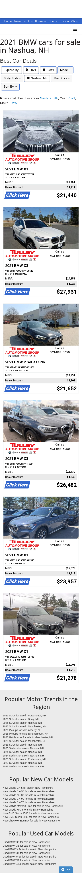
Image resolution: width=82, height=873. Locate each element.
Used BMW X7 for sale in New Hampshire (26, 860)
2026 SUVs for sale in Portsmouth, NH (24, 715)
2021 (31, 70)
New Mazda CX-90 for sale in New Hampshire (29, 798)
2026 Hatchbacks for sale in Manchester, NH (28, 737)
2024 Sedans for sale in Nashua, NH (23, 755)
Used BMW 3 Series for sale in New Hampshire (29, 849)
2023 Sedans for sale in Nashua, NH (23, 766)
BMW (48, 70)
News (17, 21)
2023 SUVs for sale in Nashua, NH (22, 762)
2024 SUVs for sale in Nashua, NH (22, 751)
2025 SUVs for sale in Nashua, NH (22, 744)
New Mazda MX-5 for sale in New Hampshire (28, 809)
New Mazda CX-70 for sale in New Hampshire (29, 802)
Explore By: (11, 70)
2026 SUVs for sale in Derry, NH (21, 719)
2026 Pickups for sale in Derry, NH (22, 730)
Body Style (12, 78)
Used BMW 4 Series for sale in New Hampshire (29, 863)
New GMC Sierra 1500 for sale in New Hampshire (31, 813)
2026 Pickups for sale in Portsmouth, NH (25, 733)
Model (65, 70)
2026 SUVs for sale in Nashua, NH (22, 722)
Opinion (64, 21)
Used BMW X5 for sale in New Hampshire (26, 845)
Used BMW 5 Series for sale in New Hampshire (29, 856)
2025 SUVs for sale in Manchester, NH (24, 741)
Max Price (62, 78)
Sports (53, 21)
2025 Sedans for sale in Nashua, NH (23, 748)
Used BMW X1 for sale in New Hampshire (26, 853)
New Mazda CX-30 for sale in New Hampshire (29, 795)
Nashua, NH (37, 78)
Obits (74, 21)
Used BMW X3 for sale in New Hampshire (26, 842)
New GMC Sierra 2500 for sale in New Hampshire (31, 816)
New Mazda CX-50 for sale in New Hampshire (29, 791)
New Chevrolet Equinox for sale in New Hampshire (31, 820)
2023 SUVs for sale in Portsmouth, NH (24, 759)
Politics (28, 21)
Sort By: (10, 86)
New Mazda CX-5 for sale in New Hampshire (28, 787)
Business (41, 21)
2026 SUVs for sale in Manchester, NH (24, 726)
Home (8, 21)
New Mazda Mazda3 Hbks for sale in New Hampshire (33, 806)
